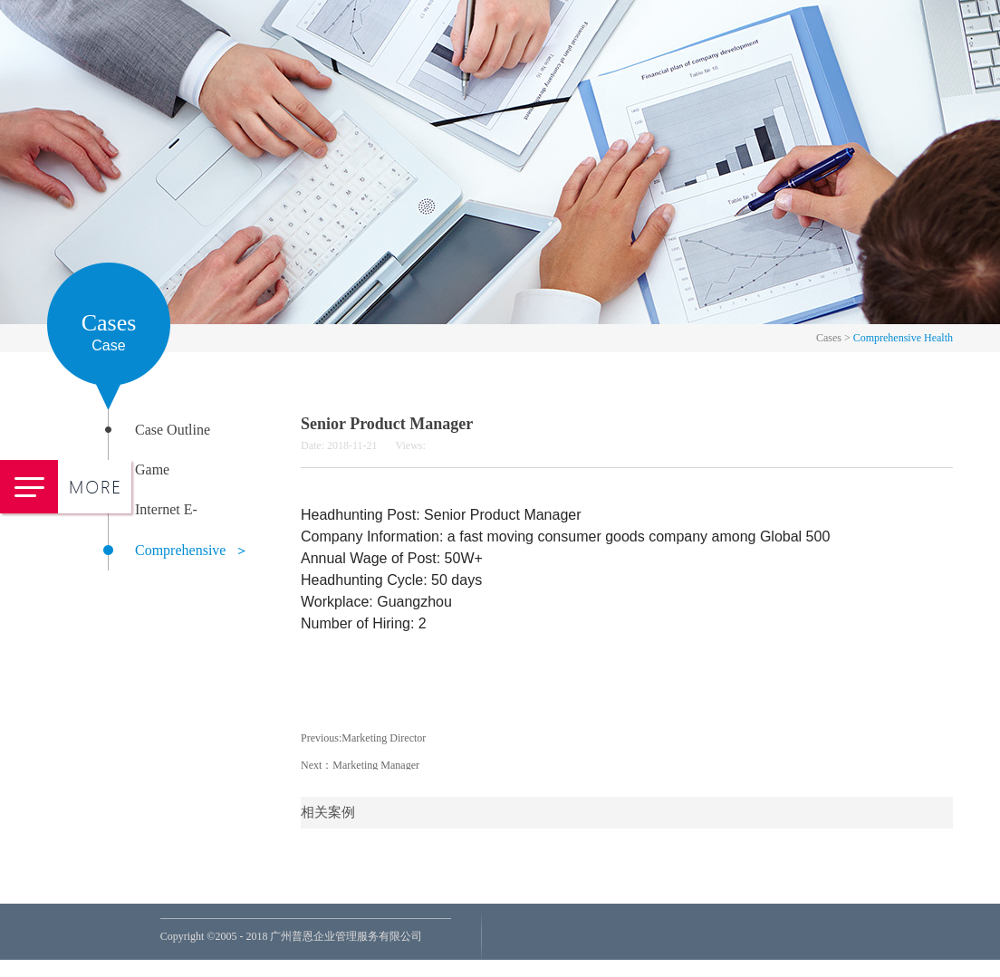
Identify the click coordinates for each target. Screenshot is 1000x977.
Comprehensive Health (903, 337)
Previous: (363, 738)
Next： (360, 765)
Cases (828, 337)
